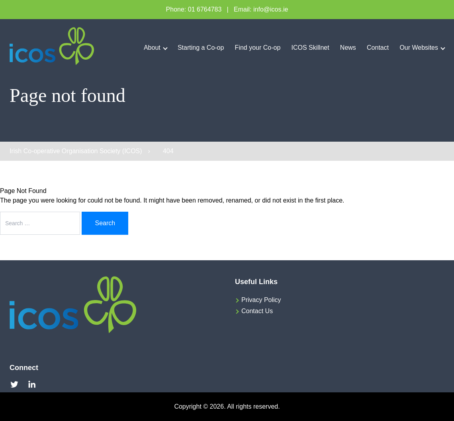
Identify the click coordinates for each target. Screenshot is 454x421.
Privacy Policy (261, 299)
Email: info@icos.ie (261, 9)
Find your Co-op (258, 47)
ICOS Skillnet (310, 47)
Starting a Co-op (201, 47)
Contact (378, 47)
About (152, 47)
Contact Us (257, 311)
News (348, 47)
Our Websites (418, 47)
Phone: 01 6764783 (194, 9)
